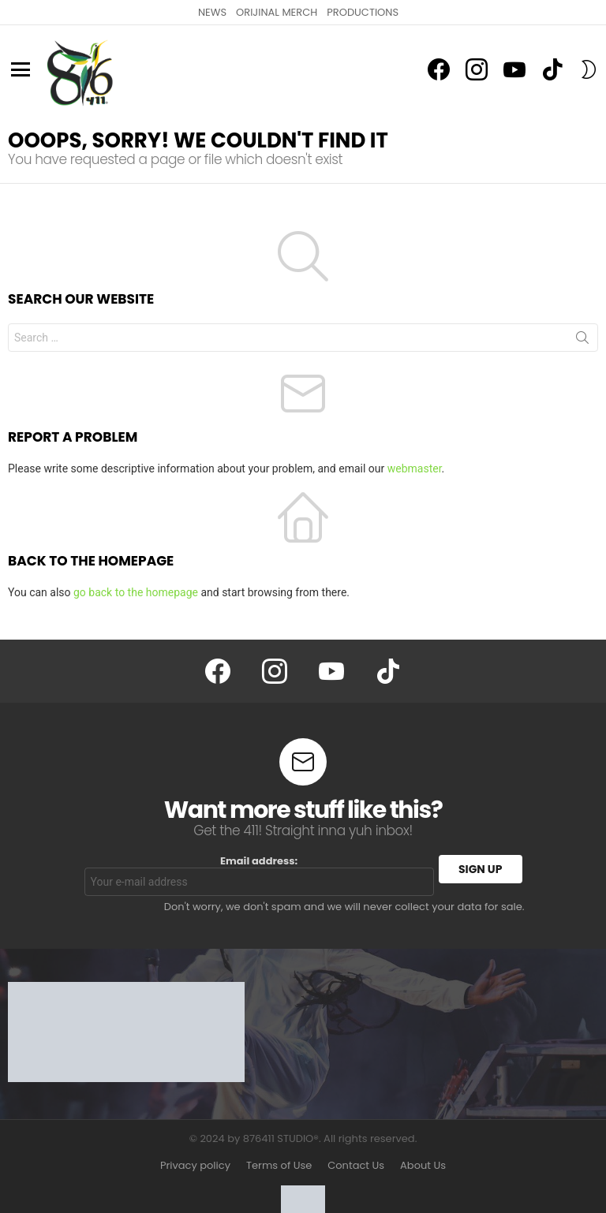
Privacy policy (195, 1165)
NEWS (212, 12)
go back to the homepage (135, 592)
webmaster (414, 468)
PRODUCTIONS (362, 12)
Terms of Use (279, 1165)
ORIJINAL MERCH (276, 12)
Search (582, 340)
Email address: (259, 875)
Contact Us (355, 1165)
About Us (423, 1165)
